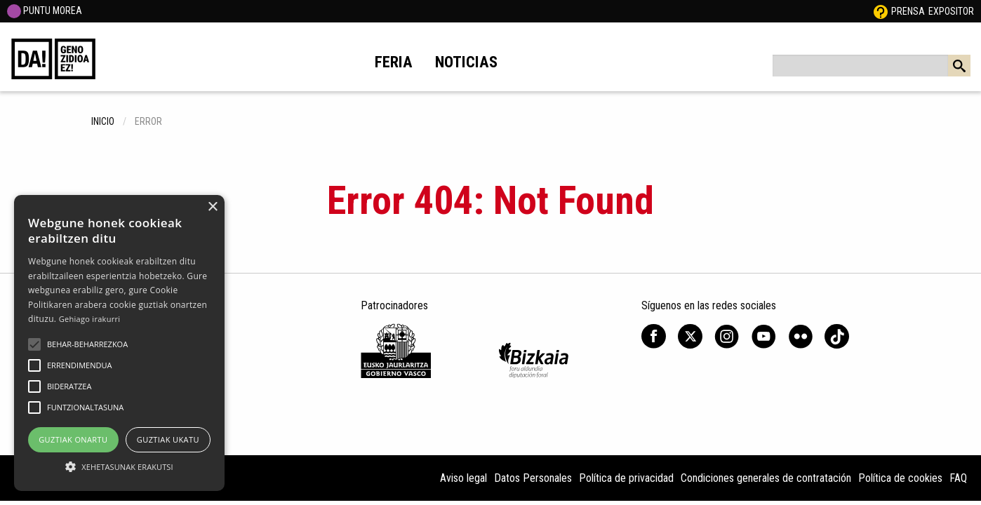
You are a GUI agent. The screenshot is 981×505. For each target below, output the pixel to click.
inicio (102, 121)
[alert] (119, 343)
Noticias (466, 62)
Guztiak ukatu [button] (168, 439)
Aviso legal (463, 478)
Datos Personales (533, 478)
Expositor (951, 11)
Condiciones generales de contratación (766, 478)
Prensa (908, 11)
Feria (394, 62)
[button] (34, 344)
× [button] (212, 207)
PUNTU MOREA (44, 10)
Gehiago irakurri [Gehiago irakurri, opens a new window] (90, 319)
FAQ (958, 478)
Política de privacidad (626, 478)
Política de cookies (900, 478)
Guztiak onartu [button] (73, 439)
